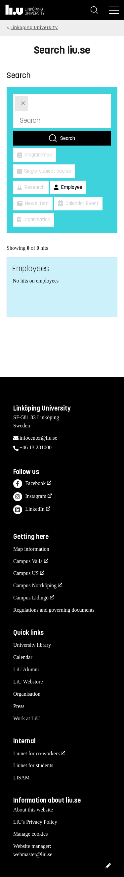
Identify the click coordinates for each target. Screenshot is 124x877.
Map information (31, 549)
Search (67, 138)
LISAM (21, 777)
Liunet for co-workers (36, 753)
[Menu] (114, 10)
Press (18, 706)
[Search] (94, 10)
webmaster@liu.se (32, 854)
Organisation (26, 694)
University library (32, 645)
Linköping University (34, 27)
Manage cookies (30, 834)
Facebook (29, 483)
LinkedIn (29, 509)
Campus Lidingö (31, 597)
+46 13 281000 (36, 447)
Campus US (26, 573)
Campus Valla (28, 561)
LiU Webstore (28, 681)
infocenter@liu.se (38, 438)
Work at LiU (26, 718)
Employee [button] (71, 187)
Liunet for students (33, 765)
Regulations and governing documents (54, 610)
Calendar (22, 657)
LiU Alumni (26, 669)
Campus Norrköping (35, 585)
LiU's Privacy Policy (35, 822)
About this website (33, 809)
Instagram (29, 496)
